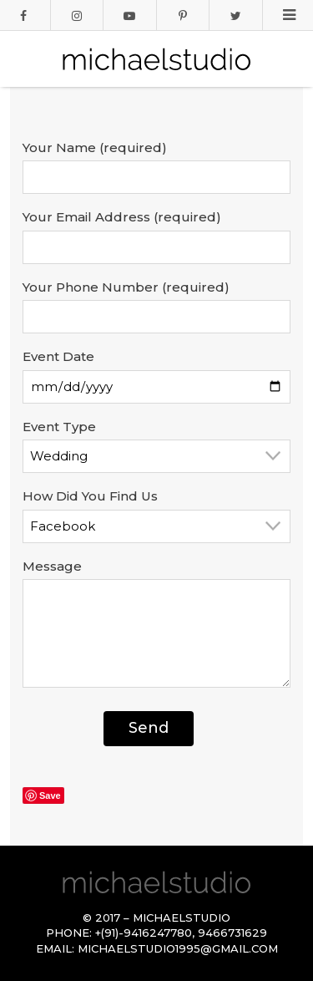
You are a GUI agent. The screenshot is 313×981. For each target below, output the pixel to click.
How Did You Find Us (90, 496)
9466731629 (232, 932)
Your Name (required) (95, 147)
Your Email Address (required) (122, 217)
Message (52, 566)
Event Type (59, 427)
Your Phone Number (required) (126, 287)
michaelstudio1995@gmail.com (178, 948)
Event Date (58, 356)
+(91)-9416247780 (143, 932)
